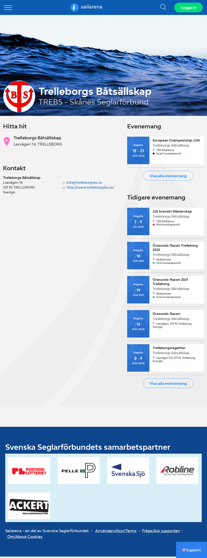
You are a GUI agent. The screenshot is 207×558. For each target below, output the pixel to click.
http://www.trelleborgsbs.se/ (90, 189)
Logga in (188, 8)
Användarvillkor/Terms (115, 532)
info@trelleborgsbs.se (84, 184)
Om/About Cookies (24, 538)
